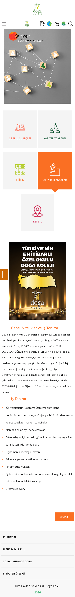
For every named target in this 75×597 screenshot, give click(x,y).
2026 (37, 592)
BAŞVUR (64, 517)
